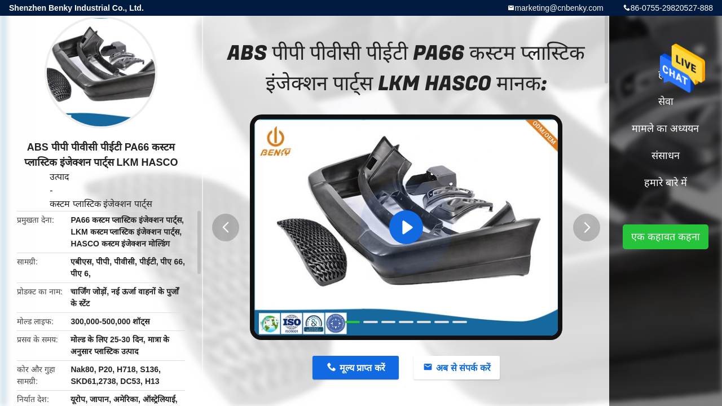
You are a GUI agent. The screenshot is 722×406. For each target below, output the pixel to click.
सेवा (665, 101)
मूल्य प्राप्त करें (362, 368)
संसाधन (665, 155)
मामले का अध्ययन (665, 128)
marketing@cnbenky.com (559, 7)
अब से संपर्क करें (463, 368)
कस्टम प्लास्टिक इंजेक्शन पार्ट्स (101, 204)
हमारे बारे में (665, 182)
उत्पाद (59, 177)
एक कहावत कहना (665, 236)
